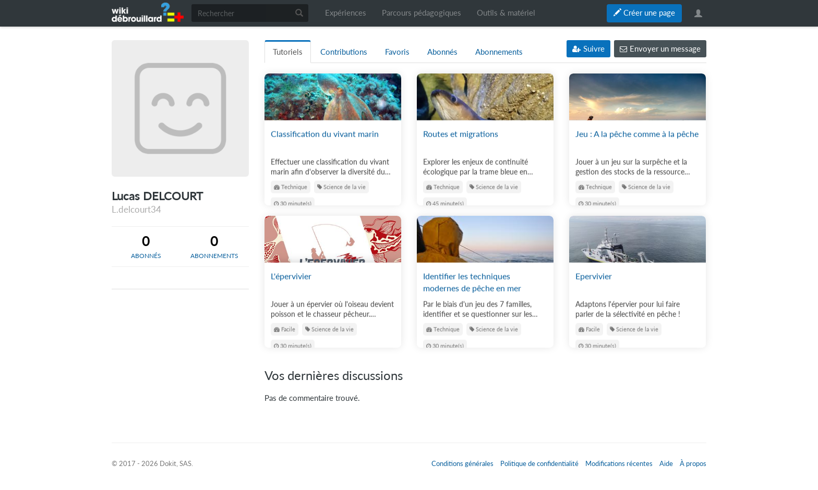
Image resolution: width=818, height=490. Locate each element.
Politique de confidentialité (539, 463)
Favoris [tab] (397, 51)
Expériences (345, 12)
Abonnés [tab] (442, 51)
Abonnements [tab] (499, 51)
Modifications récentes (619, 463)
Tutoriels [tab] (288, 51)
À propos (693, 463)
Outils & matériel (506, 12)
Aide (666, 463)
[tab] (146, 246)
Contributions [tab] (343, 51)
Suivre (588, 48)
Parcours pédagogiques (421, 12)
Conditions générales (462, 463)
